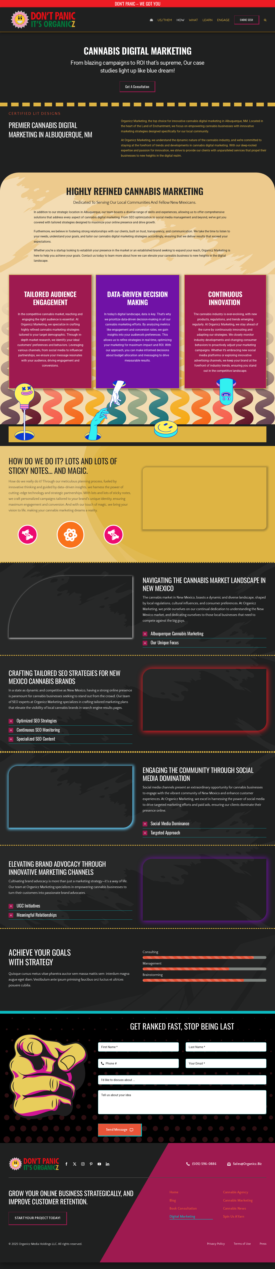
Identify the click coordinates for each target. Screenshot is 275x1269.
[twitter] (75, 1164)
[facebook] (66, 1164)
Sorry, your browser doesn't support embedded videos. (204, 498)
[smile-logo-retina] (44, 10)
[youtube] (99, 1164)
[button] (265, 20)
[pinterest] (91, 1164)
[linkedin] (107, 1164)
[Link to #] (27, 535)
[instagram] (83, 1164)
